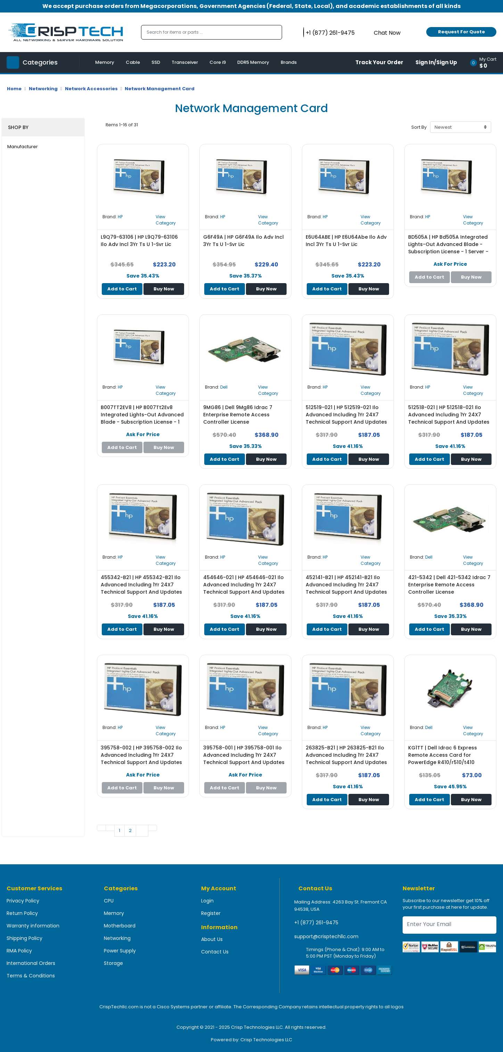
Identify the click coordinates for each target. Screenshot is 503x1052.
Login (207, 900)
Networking (43, 88)
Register (211, 913)
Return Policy (22, 913)
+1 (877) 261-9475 (316, 922)
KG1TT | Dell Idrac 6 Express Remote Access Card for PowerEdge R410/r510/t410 (442, 755)
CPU (109, 900)
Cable (133, 62)
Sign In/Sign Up (436, 62)
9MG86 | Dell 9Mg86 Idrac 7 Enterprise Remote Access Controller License (237, 414)
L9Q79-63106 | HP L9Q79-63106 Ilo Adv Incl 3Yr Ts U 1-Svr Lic (139, 241)
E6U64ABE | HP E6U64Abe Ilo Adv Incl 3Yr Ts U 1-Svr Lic (346, 241)
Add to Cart (122, 289)
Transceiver (185, 62)
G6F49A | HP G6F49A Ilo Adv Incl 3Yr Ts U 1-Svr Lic (243, 241)
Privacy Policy (23, 900)
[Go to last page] (152, 828)
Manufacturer (22, 146)
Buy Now (164, 289)
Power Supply (120, 950)
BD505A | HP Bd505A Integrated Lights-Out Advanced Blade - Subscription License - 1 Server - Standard (448, 248)
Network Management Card (160, 88)
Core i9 (217, 62)
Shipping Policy (24, 938)
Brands (289, 62)
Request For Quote (461, 31)
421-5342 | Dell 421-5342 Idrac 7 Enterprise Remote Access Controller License (449, 584)
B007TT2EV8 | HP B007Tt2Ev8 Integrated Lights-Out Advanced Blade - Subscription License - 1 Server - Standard (142, 418)
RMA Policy (19, 950)
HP (120, 217)
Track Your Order (379, 62)
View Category (166, 220)
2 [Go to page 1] (130, 830)
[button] (485, 62)
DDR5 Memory (253, 62)
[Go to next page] (142, 831)
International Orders (31, 963)
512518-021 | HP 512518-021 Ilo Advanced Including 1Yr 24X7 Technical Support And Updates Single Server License (448, 418)
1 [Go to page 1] (119, 830)
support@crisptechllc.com (326, 936)
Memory (104, 62)
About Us (212, 939)
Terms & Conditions (31, 975)
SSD (155, 62)
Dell (224, 387)
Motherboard (119, 925)
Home (14, 88)
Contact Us (215, 951)
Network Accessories (91, 88)
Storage (113, 963)
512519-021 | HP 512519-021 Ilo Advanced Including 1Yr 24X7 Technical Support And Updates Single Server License (346, 418)
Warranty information (33, 925)
